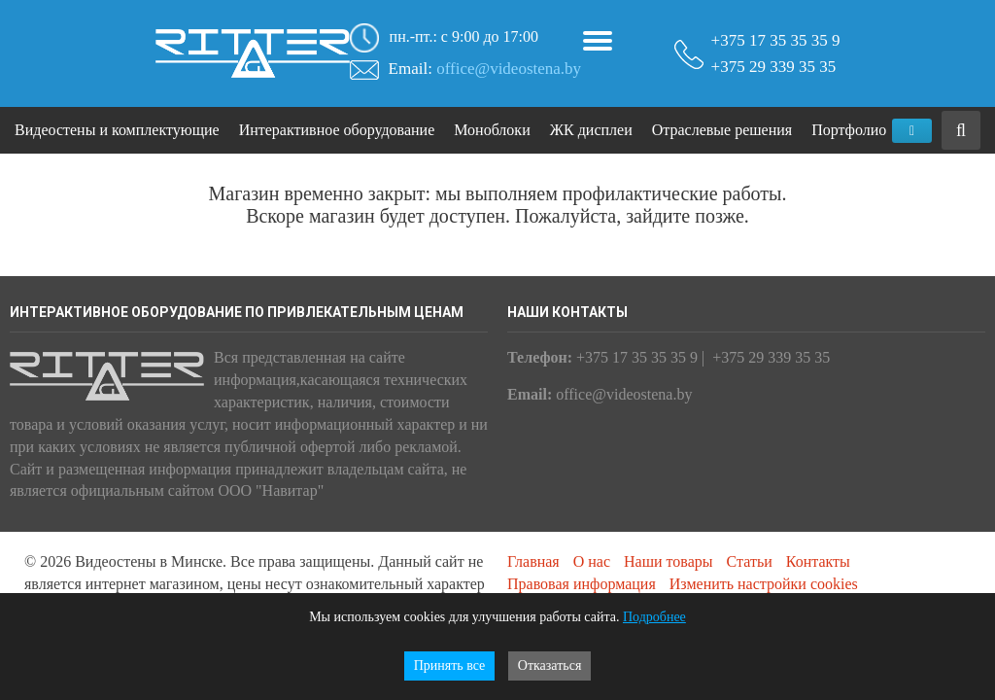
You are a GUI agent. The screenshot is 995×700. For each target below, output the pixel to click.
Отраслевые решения (722, 130)
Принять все (450, 665)
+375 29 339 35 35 (774, 66)
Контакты (818, 561)
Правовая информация (581, 584)
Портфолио (848, 130)
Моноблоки (492, 130)
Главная (533, 561)
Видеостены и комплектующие (117, 130)
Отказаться (550, 665)
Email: (485, 68)
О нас (591, 561)
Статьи (749, 561)
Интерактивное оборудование (337, 130)
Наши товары (668, 561)
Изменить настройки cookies (763, 584)
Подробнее (654, 617)
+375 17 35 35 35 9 (776, 30)
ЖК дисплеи (591, 130)
